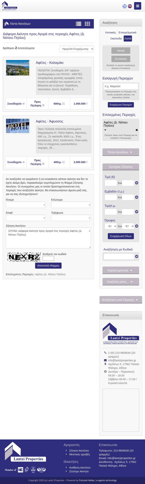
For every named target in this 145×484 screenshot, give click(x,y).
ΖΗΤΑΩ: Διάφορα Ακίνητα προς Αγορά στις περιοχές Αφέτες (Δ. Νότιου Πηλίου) (48, 238)
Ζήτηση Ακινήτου (79, 450)
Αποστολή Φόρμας (48, 265)
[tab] (121, 126)
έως (119, 182)
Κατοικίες (110, 32)
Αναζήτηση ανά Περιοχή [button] (121, 300)
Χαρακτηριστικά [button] (120, 270)
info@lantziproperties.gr (122, 360)
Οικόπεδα (116, 38)
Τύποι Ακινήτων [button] (120, 152)
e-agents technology (106, 480)
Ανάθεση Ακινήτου (80, 467)
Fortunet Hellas (86, 480)
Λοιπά (127, 38)
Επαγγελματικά (127, 32)
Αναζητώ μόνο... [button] (121, 281)
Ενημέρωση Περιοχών (121, 104)
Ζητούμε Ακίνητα (79, 471)
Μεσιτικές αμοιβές (79, 454)
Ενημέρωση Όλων (120, 236)
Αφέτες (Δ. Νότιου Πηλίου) (115, 124)
